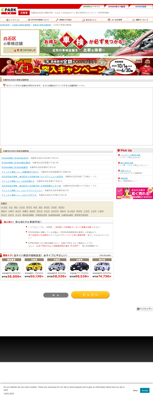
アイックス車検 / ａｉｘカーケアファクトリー (22, 190)
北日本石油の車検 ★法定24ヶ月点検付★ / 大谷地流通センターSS (31, 186)
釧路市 (33, 211)
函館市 (4, 211)
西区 (41, 207)
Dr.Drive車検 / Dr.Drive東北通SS (16, 163)
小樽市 (11, 211)
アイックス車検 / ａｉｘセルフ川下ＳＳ (19, 195)
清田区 (61, 207)
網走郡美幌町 (28, 215)
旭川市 (18, 211)
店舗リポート (125, 171)
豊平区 (29, 207)
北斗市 (18, 215)
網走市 (63, 211)
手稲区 (54, 207)
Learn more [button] (9, 393)
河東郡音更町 (41, 215)
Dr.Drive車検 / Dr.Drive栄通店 (15, 167)
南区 (35, 207)
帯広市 (40, 211)
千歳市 (101, 211)
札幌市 (4, 203)
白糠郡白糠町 (67, 215)
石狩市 (11, 215)
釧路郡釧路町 (54, 215)
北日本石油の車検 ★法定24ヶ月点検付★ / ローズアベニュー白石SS (32, 176)
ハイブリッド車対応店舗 (130, 155)
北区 (11, 207)
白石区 (22, 207)
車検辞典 (124, 178)
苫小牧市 (71, 211)
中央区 (4, 207)
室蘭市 (25, 211)
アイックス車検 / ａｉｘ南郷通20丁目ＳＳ (20, 172)
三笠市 (94, 211)
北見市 (47, 211)
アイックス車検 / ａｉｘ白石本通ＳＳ (18, 181)
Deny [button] (135, 390)
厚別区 (47, 207)
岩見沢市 (55, 211)
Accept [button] (145, 390)
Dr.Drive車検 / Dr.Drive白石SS (15, 158)
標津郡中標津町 (81, 215)
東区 (16, 207)
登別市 (4, 215)
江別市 (87, 211)
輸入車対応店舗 (126, 163)
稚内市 (79, 211)
